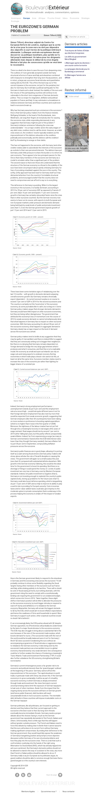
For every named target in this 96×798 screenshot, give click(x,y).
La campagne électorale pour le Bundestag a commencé (77, 70)
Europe (26, 18)
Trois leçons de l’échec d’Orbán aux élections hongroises (77, 52)
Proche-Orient (54, 18)
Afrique (41, 18)
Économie (74, 18)
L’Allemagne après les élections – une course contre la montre (78, 64)
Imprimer (29, 775)
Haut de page (54, 775)
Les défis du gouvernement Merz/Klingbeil (75, 58)
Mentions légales (28, 792)
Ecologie (15, 21)
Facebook (17, 775)
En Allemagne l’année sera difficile (75, 76)
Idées (65, 18)
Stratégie (85, 18)
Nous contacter (69, 792)
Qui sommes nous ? (48, 792)
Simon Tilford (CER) (52, 35)
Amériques (16, 18)
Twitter (23, 775)
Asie (34, 18)
